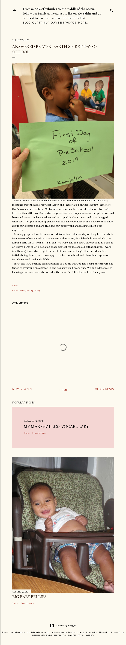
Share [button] (15, 285)
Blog (26, 22)
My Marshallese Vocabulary (56, 426)
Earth (22, 290)
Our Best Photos (63, 22)
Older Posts (104, 389)
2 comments (27, 603)
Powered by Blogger (63, 625)
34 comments (39, 433)
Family (30, 290)
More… (83, 22)
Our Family (40, 22)
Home (63, 390)
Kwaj (37, 290)
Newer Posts (22, 389)
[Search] (112, 9)
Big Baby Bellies (29, 596)
